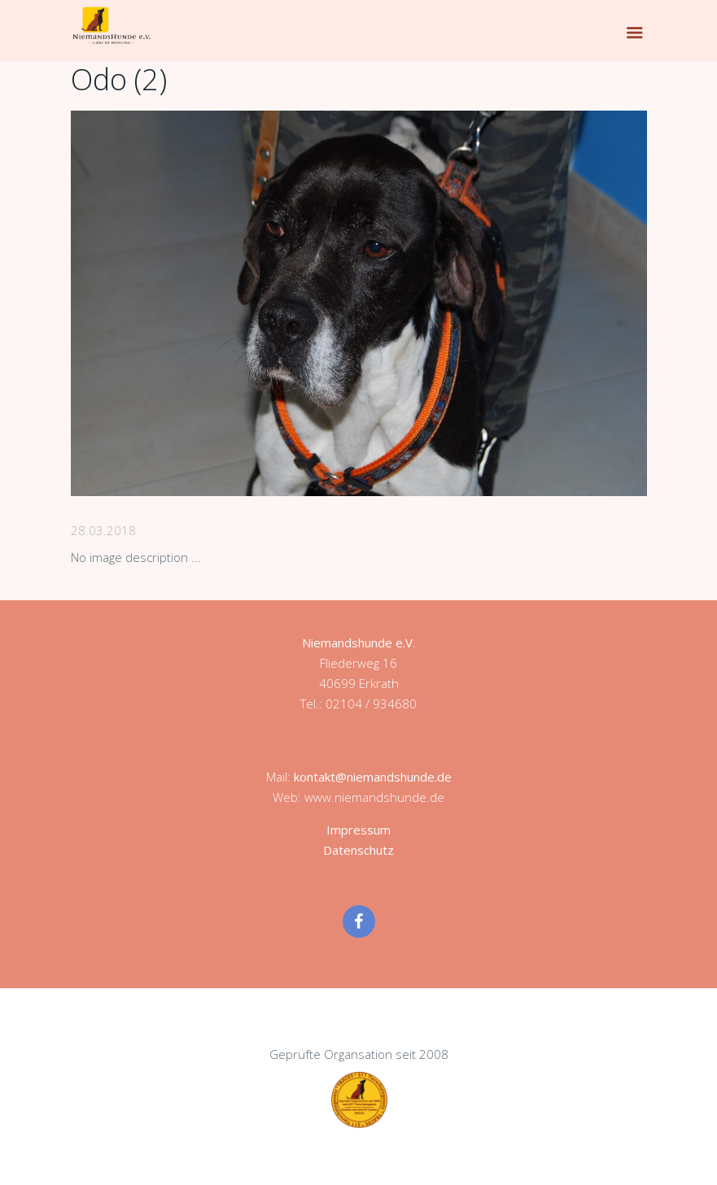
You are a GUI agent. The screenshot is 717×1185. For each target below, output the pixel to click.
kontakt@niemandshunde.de (373, 777)
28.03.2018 (103, 530)
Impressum (358, 829)
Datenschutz (358, 850)
